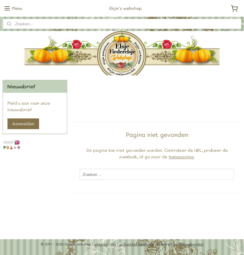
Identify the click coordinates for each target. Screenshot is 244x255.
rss (113, 244)
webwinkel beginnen (136, 244)
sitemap (100, 244)
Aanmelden (23, 123)
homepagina (181, 157)
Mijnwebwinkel (191, 244)
